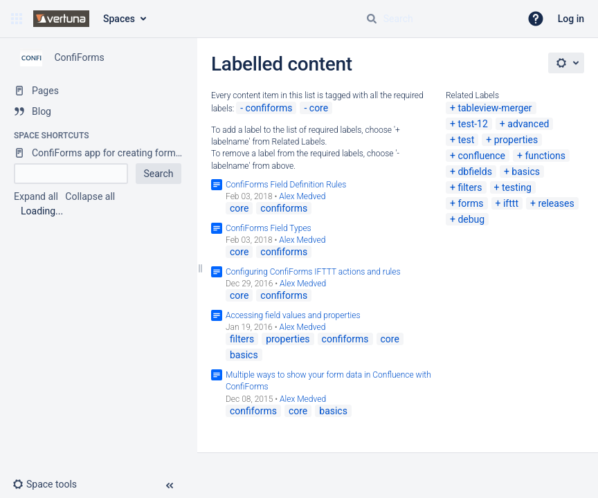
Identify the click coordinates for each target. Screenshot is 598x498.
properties (516, 139)
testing (517, 187)
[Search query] (437, 19)
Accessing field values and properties (293, 315)
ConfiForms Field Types (268, 228)
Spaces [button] (119, 18)
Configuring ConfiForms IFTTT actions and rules (313, 272)
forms (470, 203)
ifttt (510, 203)
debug (470, 219)
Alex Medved (302, 196)
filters (469, 187)
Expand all (36, 196)
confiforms (269, 107)
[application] (594, 494)
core (318, 107)
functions (545, 155)
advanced (528, 123)
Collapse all (90, 196)
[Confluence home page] (61, 19)
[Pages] (98, 90)
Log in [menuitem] (571, 18)
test (465, 139)
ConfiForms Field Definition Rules (286, 185)
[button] (16, 19)
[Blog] (98, 111)
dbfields (474, 171)
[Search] (371, 18)
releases (556, 203)
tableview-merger (494, 107)
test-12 (472, 123)
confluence (481, 155)
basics (525, 171)
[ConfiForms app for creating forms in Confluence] (98, 152)
